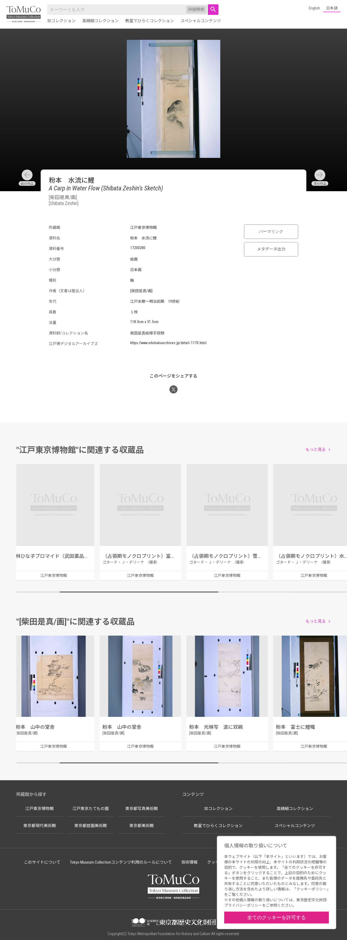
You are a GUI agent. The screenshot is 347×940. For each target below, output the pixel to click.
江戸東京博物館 (39, 808)
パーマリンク (271, 231)
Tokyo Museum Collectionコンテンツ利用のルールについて (121, 862)
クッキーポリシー (311, 889)
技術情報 (189, 862)
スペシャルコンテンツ (201, 20)
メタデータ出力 (271, 249)
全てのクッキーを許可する (276, 917)
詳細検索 (196, 9)
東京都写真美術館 (141, 808)
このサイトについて (42, 862)
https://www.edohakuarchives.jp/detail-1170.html (168, 343)
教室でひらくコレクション (149, 20)
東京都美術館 (141, 825)
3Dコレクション (61, 20)
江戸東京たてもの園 (90, 808)
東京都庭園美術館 (90, 825)
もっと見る (316, 449)
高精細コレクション (100, 20)
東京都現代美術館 (39, 825)
